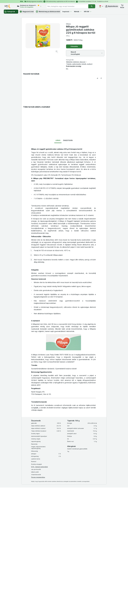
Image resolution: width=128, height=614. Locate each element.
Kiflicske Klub (19, 537)
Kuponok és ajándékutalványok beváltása (27, 539)
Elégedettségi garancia (55, 534)
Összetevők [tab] (68, 140)
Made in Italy (52, 531)
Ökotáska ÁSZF (85, 547)
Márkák (78, 11)
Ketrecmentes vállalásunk (55, 547)
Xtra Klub (17, 531)
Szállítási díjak (84, 568)
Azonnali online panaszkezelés (57, 537)
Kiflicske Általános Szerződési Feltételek (93, 537)
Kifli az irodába (52, 539)
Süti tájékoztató (85, 566)
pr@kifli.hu (68, 501)
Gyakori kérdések (85, 558)
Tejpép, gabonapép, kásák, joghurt (79, 64)
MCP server (51, 553)
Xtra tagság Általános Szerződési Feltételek (94, 539)
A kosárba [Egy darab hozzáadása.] (74, 46)
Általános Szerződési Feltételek (90, 531)
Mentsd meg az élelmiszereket (48, 12)
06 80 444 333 (27, 491)
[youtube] (58, 584)
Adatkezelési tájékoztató (88, 534)
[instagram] (53, 584)
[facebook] (49, 584)
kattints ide (41, 609)
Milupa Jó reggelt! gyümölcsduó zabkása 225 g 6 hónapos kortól (80, 29)
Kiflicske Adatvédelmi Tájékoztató (91, 550)
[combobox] (67, 6)
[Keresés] (91, 6)
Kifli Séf (88, 11)
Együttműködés (28, 501)
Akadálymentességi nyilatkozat (90, 574)
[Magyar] (101, 6)
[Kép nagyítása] (57, 52)
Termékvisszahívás (53, 550)
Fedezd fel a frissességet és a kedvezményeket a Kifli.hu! (33, 514)
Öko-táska (51, 542)
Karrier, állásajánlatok (87, 560)
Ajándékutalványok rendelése (57, 545)
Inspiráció (67, 11)
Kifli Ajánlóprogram (86, 576)
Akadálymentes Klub (21, 534)
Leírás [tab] (58, 140)
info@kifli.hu (69, 491)
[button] (111, 6)
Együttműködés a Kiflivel (88, 563)
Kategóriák (11, 12)
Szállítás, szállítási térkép (88, 552)
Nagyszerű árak (27, 12)
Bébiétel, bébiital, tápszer (75, 62)
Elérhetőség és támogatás (88, 555)
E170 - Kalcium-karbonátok (39, 467)
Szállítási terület (85, 571)
